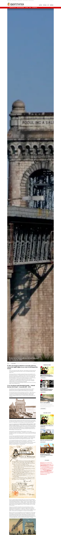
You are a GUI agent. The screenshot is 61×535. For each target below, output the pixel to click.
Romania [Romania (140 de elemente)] (49, 470)
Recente (40, 4)
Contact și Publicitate (25, 0)
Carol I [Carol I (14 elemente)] (44, 463)
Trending (51, 4)
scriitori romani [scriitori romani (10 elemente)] (44, 472)
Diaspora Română (14, 0)
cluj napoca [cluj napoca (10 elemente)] (46, 463)
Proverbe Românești (19, 0)
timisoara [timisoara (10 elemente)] (44, 473)
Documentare (34, 7)
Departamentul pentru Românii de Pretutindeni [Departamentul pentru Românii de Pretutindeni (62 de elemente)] (46, 466)
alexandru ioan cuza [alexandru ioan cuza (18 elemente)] (43, 462)
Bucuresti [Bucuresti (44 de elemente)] (42, 463)
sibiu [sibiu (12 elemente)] (46, 472)
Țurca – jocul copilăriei (45, 402)
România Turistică (9, 0)
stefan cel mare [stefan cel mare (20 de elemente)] (50, 472)
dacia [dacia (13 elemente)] (46, 464)
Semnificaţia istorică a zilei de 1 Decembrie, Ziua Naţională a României (46, 455)
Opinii (30, 7)
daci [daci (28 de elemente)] (45, 464)
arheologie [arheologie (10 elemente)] (47, 462)
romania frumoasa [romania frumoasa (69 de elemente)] (44, 471)
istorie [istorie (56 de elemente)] (48, 467)
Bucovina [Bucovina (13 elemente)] (51, 462)
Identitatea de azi (12, 7)
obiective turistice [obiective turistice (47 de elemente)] (46, 469)
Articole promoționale (31, 0)
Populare (44, 4)
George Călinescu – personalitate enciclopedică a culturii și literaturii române (46, 389)
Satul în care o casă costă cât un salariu (46, 440)
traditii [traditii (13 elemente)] (46, 473)
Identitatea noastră (20, 7)
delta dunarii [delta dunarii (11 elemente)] (50, 464)
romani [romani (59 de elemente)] (45, 470)
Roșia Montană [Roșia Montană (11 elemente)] (41, 472)
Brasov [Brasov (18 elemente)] (49, 462)
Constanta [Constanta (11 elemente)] (49, 463)
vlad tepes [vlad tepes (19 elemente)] (45, 474)
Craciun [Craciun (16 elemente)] (43, 464)
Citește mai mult (43, 408)
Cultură (26, 7)
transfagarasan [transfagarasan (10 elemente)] (48, 473)
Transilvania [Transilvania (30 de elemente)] (42, 474)
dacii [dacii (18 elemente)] (47, 464)
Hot (48, 4)
